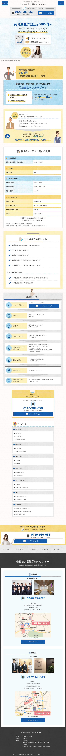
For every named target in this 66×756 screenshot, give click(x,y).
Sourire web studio (49, 754)
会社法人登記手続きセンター (33, 4)
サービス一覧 (9, 60)
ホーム (3, 60)
